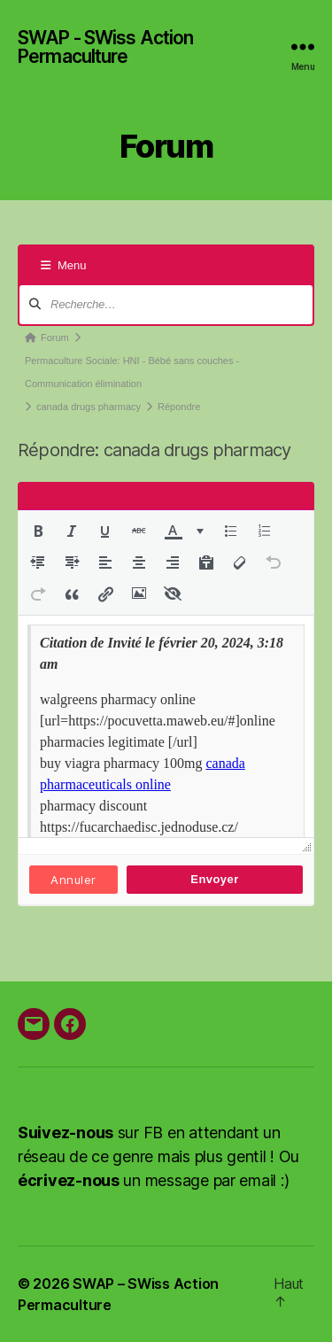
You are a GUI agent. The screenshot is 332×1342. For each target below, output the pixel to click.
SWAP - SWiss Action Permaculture (105, 47)
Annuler (73, 880)
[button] (38, 531)
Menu (64, 265)
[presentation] (38, 530)
